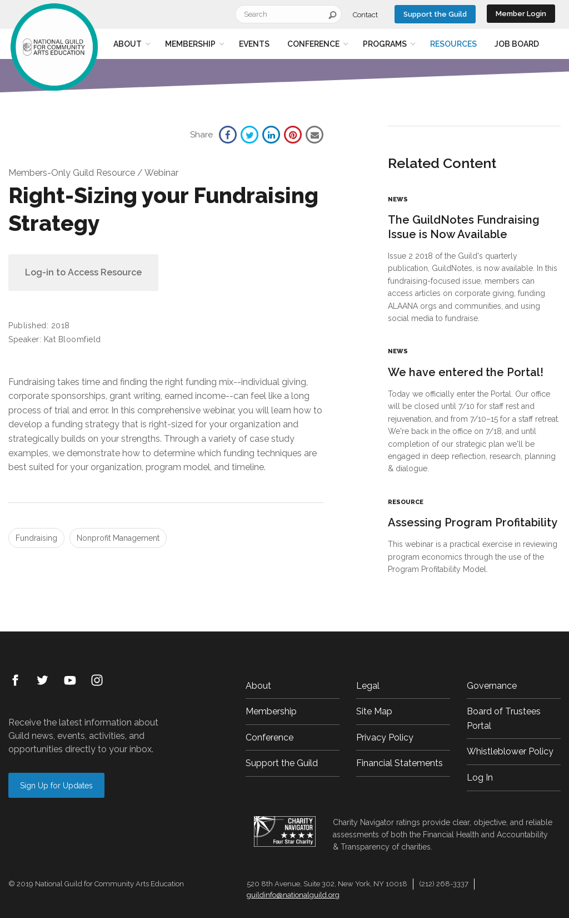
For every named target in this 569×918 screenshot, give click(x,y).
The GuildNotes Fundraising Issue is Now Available (464, 227)
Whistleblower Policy (510, 751)
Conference (313, 44)
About (127, 44)
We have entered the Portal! (465, 372)
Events (254, 44)
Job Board (517, 44)
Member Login (521, 13)
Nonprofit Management (118, 538)
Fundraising (36, 538)
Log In (480, 777)
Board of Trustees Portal (504, 718)
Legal (368, 685)
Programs (385, 44)
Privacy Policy (384, 737)
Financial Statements (399, 763)
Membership (190, 44)
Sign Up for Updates (56, 785)
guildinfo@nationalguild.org (293, 895)
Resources (453, 44)
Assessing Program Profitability (472, 522)
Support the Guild (435, 14)
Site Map (374, 711)
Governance (492, 685)
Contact (365, 14)
